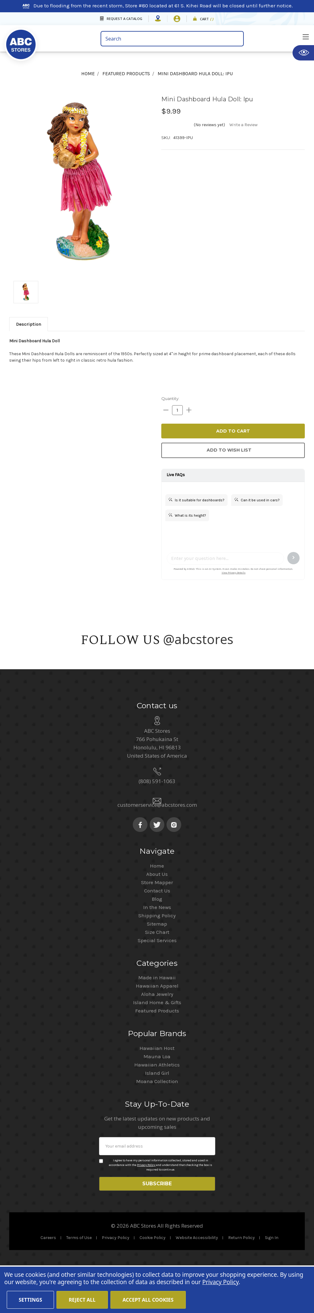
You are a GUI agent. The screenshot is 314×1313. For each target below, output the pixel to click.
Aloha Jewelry (157, 1038)
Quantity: (170, 398)
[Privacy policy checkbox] (101, 1205)
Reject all (82, 1299)
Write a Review (243, 124)
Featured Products (157, 1055)
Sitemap (157, 968)
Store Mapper (157, 927)
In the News (157, 952)
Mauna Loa (157, 1101)
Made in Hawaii (157, 1022)
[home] (50, 40)
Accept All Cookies (148, 1299)
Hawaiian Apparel (157, 1030)
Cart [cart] (207, 19)
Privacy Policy (146, 1209)
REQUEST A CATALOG (124, 18)
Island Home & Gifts (157, 1047)
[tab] (28, 324)
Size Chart (157, 976)
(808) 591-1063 (157, 825)
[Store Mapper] (158, 18)
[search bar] (172, 38)
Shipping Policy (157, 960)
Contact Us (157, 935)
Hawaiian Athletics (157, 1109)
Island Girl (157, 1117)
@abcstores (198, 639)
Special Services (157, 985)
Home (157, 910)
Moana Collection (157, 1126)
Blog (157, 943)
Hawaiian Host (157, 1093)
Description (28, 324)
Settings (30, 1299)
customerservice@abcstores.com (157, 849)
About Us (157, 918)
